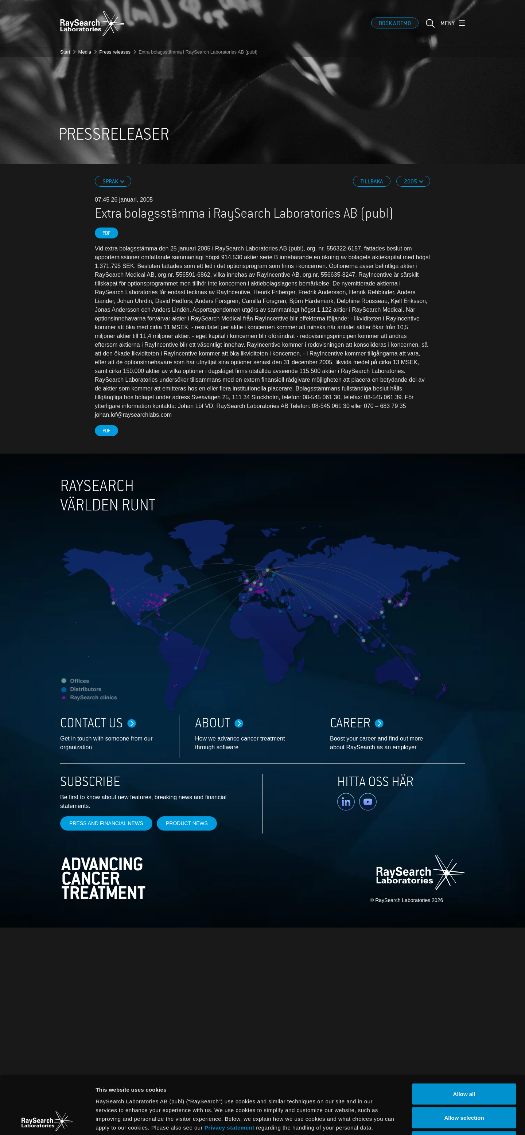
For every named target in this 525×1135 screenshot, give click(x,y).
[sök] (429, 28)
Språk (110, 181)
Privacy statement (229, 1073)
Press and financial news (106, 823)
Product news (187, 823)
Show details (383, 1120)
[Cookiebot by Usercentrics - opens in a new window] (47, 1120)
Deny (464, 1087)
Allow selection (464, 1063)
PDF (106, 233)
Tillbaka (372, 181)
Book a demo (395, 23)
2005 (411, 181)
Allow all (464, 1039)
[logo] (92, 24)
